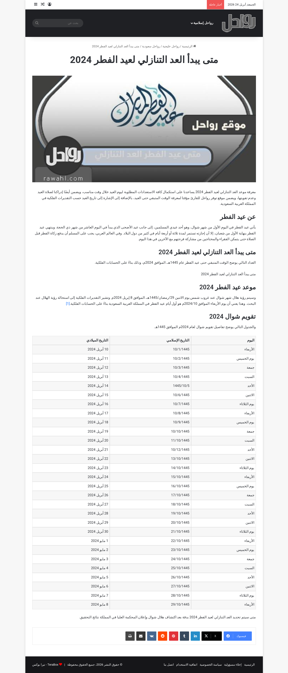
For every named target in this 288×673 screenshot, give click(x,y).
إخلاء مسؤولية (233, 664)
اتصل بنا (169, 664)
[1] (68, 304)
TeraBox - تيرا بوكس (45, 664)
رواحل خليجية (171, 46)
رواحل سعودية (151, 46)
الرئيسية (189, 46)
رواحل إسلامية (203, 23)
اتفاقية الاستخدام (186, 664)
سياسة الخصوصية (211, 664)
